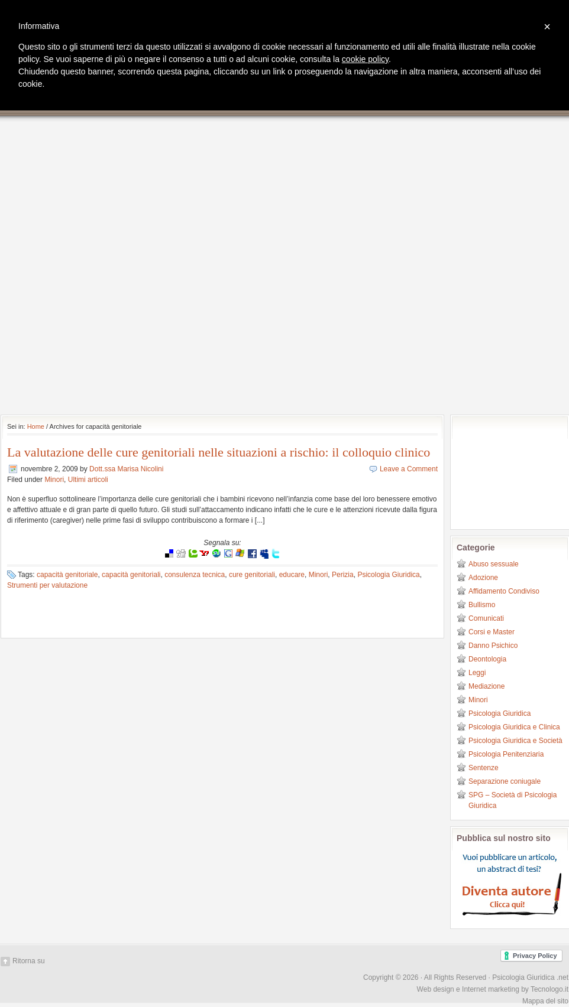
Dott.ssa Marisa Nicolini (126, 469)
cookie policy (365, 59)
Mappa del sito (545, 1001)
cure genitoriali (252, 575)
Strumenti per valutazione (47, 585)
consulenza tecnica (194, 575)
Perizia (343, 575)
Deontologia (487, 659)
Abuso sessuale (493, 564)
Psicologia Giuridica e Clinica (514, 727)
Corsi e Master (491, 632)
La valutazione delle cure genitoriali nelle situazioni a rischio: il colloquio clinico (218, 452)
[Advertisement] (142, 265)
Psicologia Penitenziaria (506, 754)
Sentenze (483, 768)
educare (292, 575)
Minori (54, 479)
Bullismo (481, 605)
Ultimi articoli (88, 479)
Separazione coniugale (504, 781)
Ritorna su (28, 961)
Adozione (483, 577)
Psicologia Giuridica (388, 575)
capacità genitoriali (131, 575)
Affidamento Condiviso (503, 591)
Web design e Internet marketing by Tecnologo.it (492, 989)
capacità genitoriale (67, 575)
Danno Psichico (493, 645)
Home (35, 426)
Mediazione (486, 686)
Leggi (477, 673)
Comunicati (486, 618)
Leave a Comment (409, 469)
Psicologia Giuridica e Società (515, 740)
